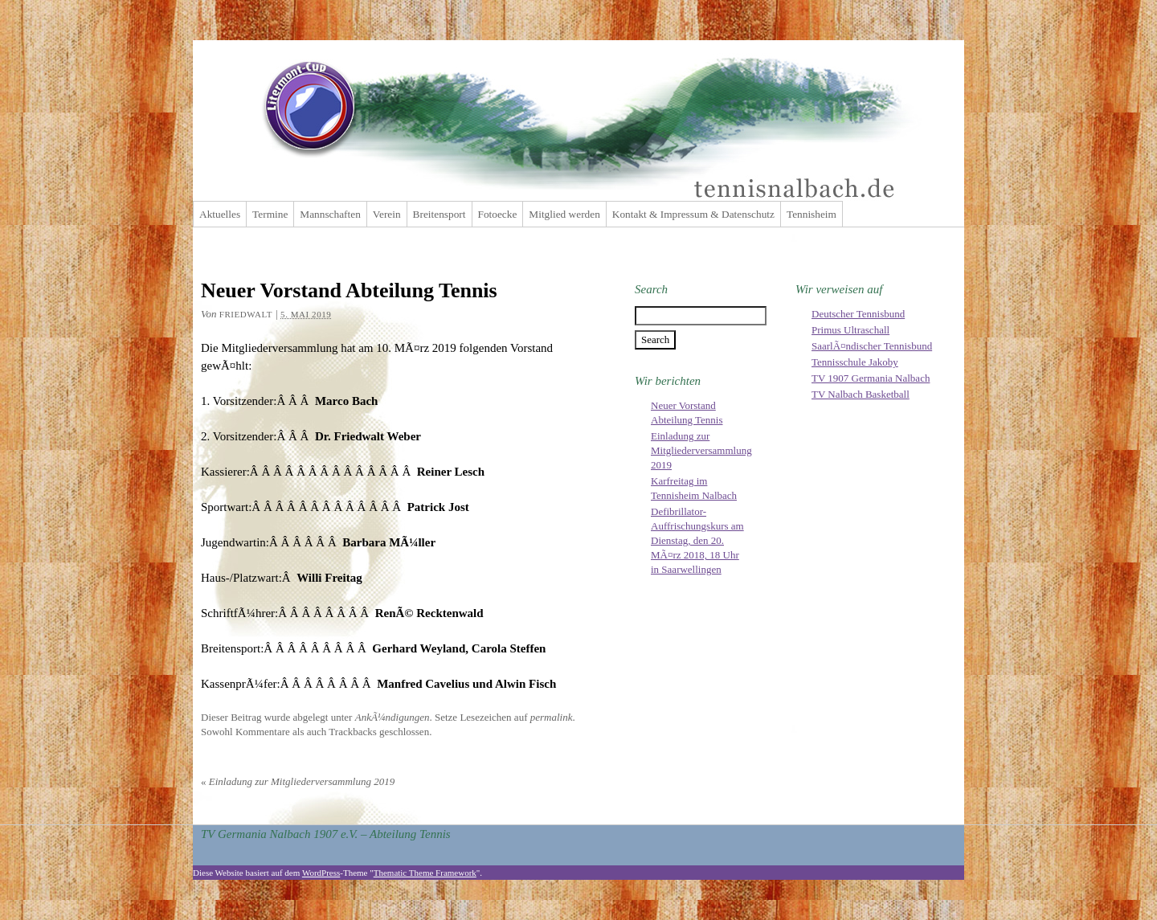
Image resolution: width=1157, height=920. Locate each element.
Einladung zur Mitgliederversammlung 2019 (298, 781)
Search (651, 289)
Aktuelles (219, 214)
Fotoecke (497, 214)
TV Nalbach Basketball (861, 394)
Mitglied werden (564, 214)
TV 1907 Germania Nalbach (871, 378)
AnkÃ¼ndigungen (392, 717)
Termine (270, 214)
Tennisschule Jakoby (855, 362)
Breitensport (439, 214)
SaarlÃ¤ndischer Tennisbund (872, 346)
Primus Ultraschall (850, 330)
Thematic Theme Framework (425, 872)
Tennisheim (811, 214)
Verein (387, 214)
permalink (551, 717)
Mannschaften (330, 214)
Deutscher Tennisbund (858, 314)
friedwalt (245, 314)
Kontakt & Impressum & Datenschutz (693, 214)
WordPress (321, 872)
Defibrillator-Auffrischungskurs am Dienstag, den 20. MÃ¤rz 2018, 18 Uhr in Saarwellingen (697, 540)
